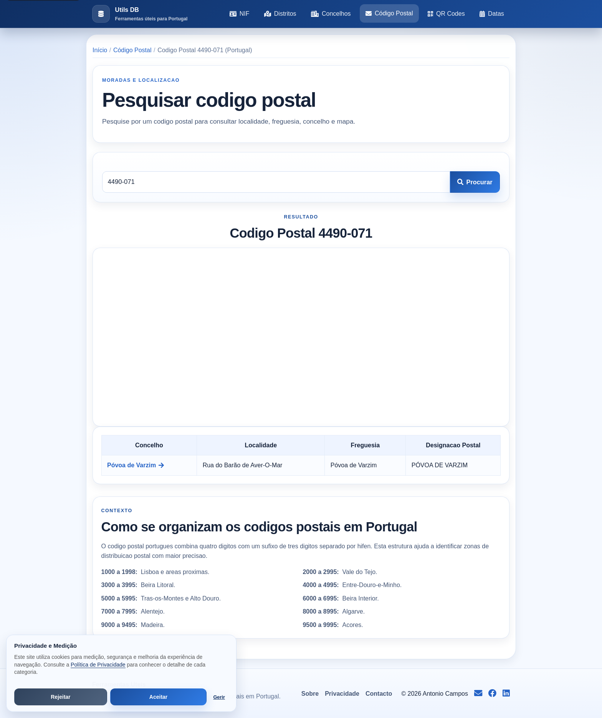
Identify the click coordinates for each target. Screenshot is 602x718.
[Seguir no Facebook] (492, 694)
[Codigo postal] (276, 182)
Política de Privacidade (98, 665)
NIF (240, 13)
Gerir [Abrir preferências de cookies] (219, 697)
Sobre (310, 693)
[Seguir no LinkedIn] (506, 694)
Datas (492, 13)
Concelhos (331, 13)
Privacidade (342, 693)
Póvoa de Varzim (135, 465)
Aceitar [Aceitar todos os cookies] (158, 697)
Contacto (379, 693)
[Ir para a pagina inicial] (139, 14)
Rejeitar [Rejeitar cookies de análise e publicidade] (60, 697)
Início (100, 50)
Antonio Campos (445, 693)
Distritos (280, 13)
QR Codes (446, 13)
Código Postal (389, 13)
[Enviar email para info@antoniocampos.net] (478, 694)
